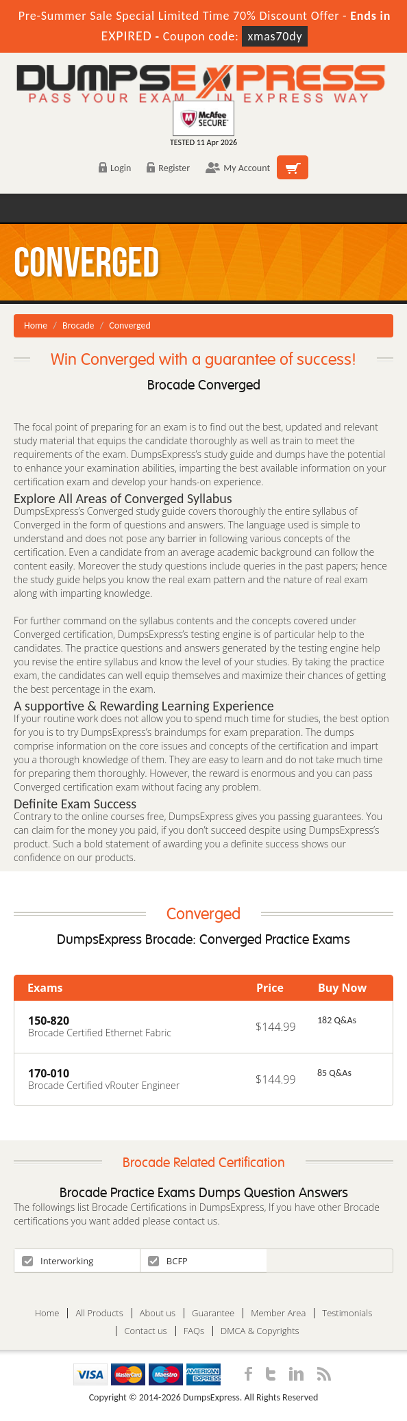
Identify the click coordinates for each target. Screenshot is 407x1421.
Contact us (145, 1331)
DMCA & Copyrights (260, 1331)
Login (115, 168)
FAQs (194, 1331)
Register (168, 168)
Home (35, 325)
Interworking (57, 1261)
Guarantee (213, 1313)
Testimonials (347, 1313)
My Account (238, 168)
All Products (99, 1313)
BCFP (168, 1261)
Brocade (78, 325)
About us (157, 1313)
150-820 (48, 1020)
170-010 (48, 1073)
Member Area (278, 1313)
